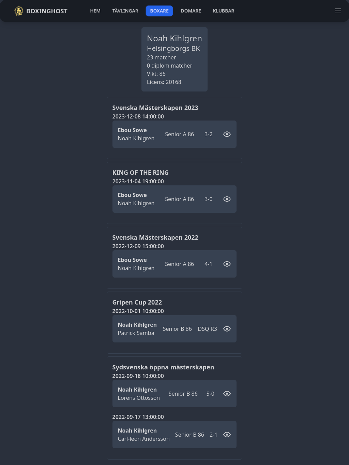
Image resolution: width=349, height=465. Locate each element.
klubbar (223, 11)
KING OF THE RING (140, 172)
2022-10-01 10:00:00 (138, 311)
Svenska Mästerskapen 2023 (155, 107)
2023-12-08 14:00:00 (138, 116)
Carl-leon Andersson (144, 438)
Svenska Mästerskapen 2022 (155, 237)
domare (191, 11)
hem (95, 11)
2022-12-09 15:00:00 (138, 246)
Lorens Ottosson (139, 397)
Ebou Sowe (132, 130)
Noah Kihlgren (136, 138)
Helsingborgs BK (173, 48)
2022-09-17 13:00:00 (138, 417)
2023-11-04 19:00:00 (138, 181)
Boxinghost (40, 11)
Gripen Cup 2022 (137, 302)
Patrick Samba (136, 333)
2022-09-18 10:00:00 (138, 376)
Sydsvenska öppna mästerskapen (163, 367)
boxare (159, 11)
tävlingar (125, 11)
